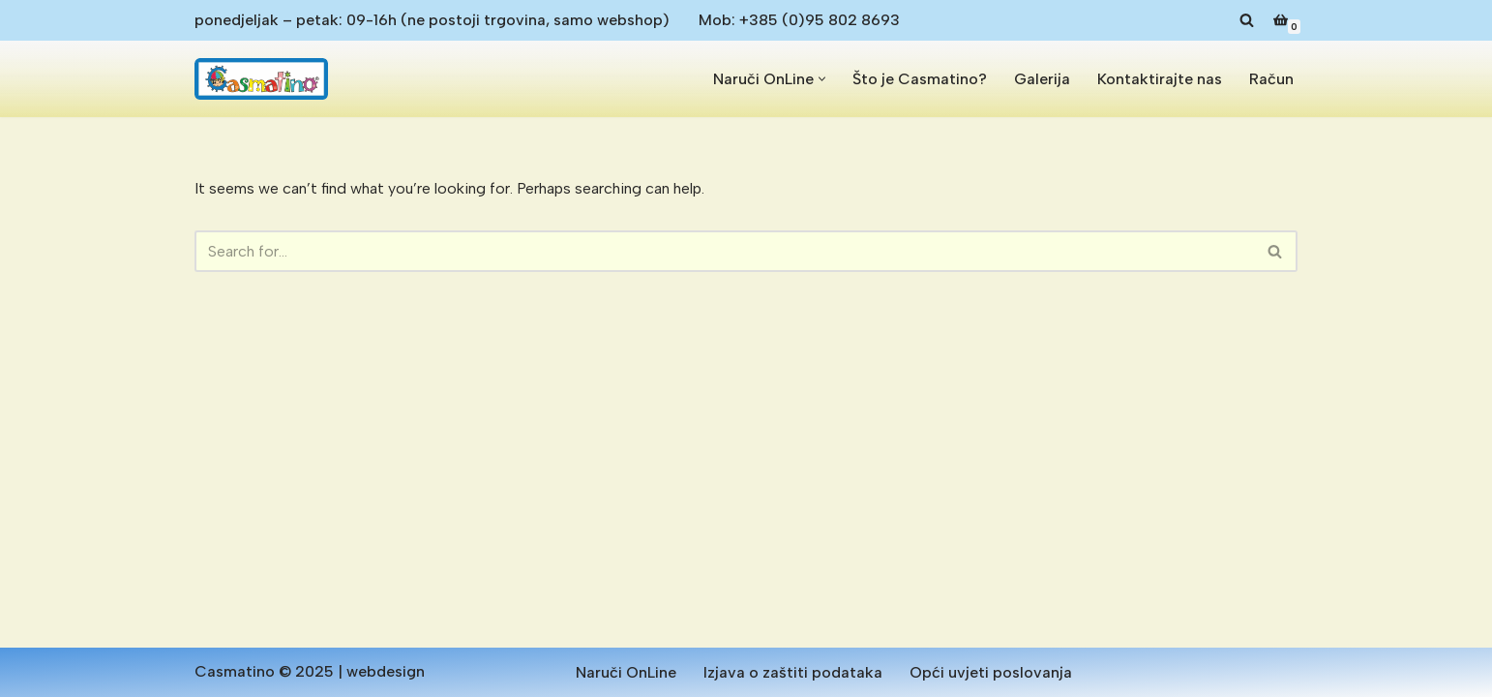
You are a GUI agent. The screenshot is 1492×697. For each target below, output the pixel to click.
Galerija (1042, 79)
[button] (822, 79)
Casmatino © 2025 (264, 671)
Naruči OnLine (626, 672)
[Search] (1246, 20)
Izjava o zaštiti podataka (792, 672)
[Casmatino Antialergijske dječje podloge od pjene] (261, 79)
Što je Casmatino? (919, 79)
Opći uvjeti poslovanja (991, 672)
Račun (1271, 79)
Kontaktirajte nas (1159, 79)
